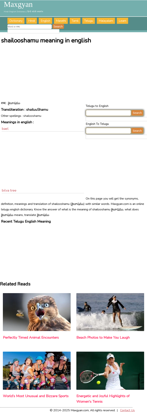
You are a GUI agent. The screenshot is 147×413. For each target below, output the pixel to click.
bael (5, 128)
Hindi (31, 21)
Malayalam (106, 21)
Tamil (75, 21)
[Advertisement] (74, 74)
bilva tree (9, 190)
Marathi (61, 21)
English (45, 21)
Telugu (88, 21)
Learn (122, 21)
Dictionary (16, 21)
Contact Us (127, 410)
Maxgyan (18, 4)
